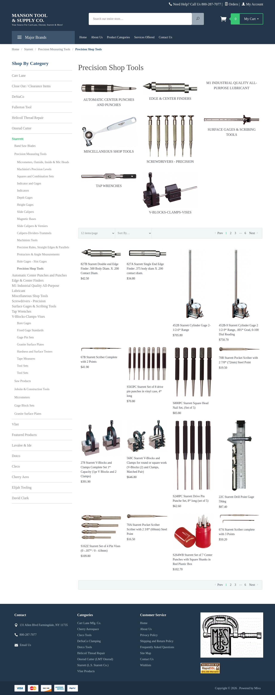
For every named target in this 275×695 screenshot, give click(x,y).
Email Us (25, 645)
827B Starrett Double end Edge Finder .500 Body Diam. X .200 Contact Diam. (100, 268)
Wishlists (145, 665)
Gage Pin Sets (25, 337)
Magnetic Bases (26, 219)
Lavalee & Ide (22, 445)
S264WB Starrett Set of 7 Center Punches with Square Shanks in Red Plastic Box (192, 559)
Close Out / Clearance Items (31, 86)
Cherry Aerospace (88, 629)
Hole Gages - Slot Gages (32, 261)
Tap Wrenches (109, 179)
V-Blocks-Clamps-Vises (170, 192)
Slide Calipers (25, 211)
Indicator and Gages (29, 183)
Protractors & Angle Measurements (38, 254)
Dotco (16, 456)
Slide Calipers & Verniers (32, 226)
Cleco (16, 466)
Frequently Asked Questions (157, 647)
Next (254, 233)
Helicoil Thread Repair (27, 118)
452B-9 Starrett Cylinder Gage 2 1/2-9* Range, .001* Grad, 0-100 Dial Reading (239, 330)
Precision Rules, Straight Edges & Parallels (43, 247)
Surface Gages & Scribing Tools (231, 125)
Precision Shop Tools (30, 268)
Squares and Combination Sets (35, 176)
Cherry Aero (20, 477)
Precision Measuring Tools (30, 154)
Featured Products (24, 435)
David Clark (20, 498)
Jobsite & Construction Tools (31, 389)
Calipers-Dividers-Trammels (34, 233)
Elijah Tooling (21, 487)
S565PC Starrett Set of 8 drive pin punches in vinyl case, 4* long (145, 391)
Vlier (15, 424)
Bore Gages (24, 323)
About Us (97, 37)
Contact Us (165, 37)
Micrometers (22, 397)
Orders (231, 4)
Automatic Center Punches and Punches (109, 93)
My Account (252, 4)
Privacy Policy (149, 635)
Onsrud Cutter (21, 128)
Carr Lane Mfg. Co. (89, 623)
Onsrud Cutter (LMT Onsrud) (95, 659)
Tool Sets (22, 365)
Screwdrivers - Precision (170, 138)
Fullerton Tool (21, 107)
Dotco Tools (84, 647)
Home (83, 37)
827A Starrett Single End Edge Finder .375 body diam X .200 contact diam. (145, 268)
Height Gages (25, 204)
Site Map (145, 653)
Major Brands (31, 38)
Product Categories (118, 37)
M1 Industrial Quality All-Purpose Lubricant (231, 85)
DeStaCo (18, 96)
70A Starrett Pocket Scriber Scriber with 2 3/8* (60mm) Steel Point (147, 529)
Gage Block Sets (24, 405)
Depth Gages (25, 197)
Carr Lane (19, 75)
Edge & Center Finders (170, 90)
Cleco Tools (84, 635)
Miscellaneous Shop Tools (109, 133)
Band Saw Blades (25, 145)
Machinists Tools (27, 240)
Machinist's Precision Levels (34, 169)
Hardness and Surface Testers (34, 351)
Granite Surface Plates (30, 344)
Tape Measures (26, 358)
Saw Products (22, 381)
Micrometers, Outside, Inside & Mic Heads (43, 162)
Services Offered (144, 37)
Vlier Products (86, 671)
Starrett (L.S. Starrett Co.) (92, 665)
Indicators (23, 190)
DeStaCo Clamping (89, 641)
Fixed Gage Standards (30, 330)
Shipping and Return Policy (156, 641)
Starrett (17, 139)
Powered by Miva (250, 688)
